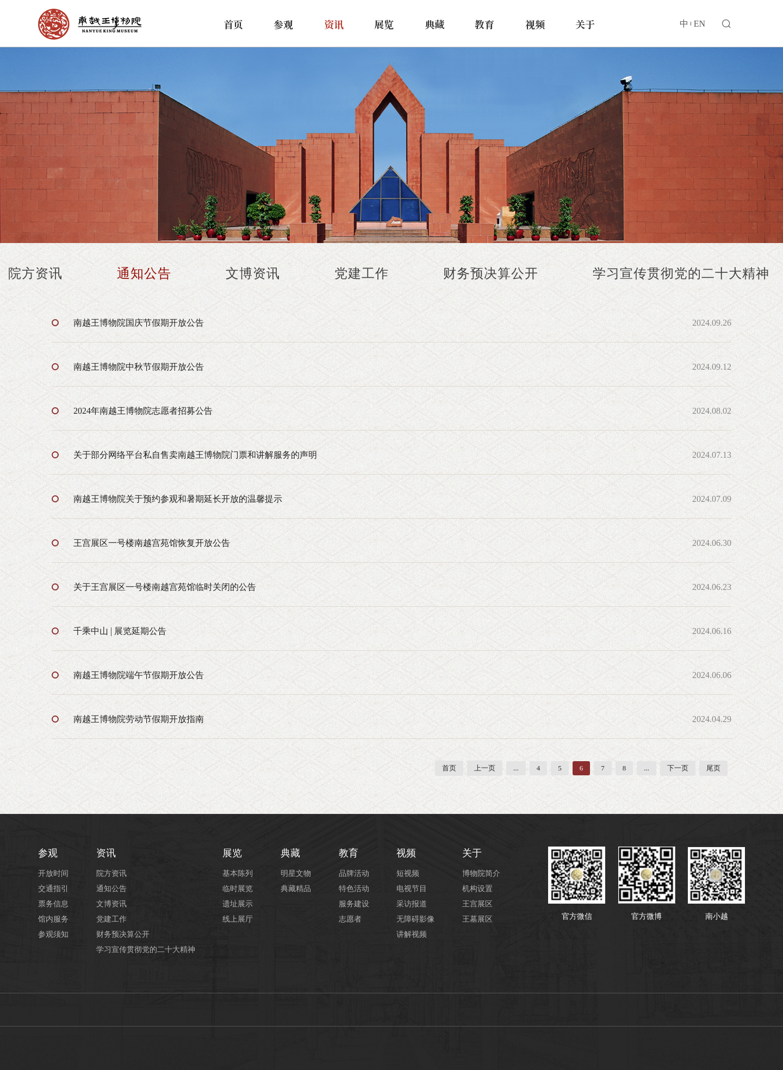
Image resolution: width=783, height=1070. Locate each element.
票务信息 (53, 904)
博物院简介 (481, 873)
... (516, 768)
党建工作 (361, 273)
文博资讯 (253, 273)
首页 (233, 24)
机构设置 (477, 889)
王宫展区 (477, 904)
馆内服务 (53, 919)
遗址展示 (237, 904)
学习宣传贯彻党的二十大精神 (681, 273)
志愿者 (350, 919)
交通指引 (53, 889)
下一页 (677, 768)
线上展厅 (237, 919)
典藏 (434, 24)
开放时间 (53, 873)
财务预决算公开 (490, 273)
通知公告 (144, 273)
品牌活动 (354, 873)
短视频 (407, 873)
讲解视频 (411, 934)
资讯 (334, 24)
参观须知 (53, 934)
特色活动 (354, 889)
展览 (384, 24)
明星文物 (296, 873)
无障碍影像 (415, 919)
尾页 (713, 768)
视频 (535, 24)
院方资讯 (35, 273)
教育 (484, 24)
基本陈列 (237, 873)
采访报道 (411, 904)
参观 (283, 24)
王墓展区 (477, 919)
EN (699, 23)
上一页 (484, 768)
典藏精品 (296, 889)
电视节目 (411, 889)
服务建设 (354, 904)
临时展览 (237, 889)
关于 (585, 24)
